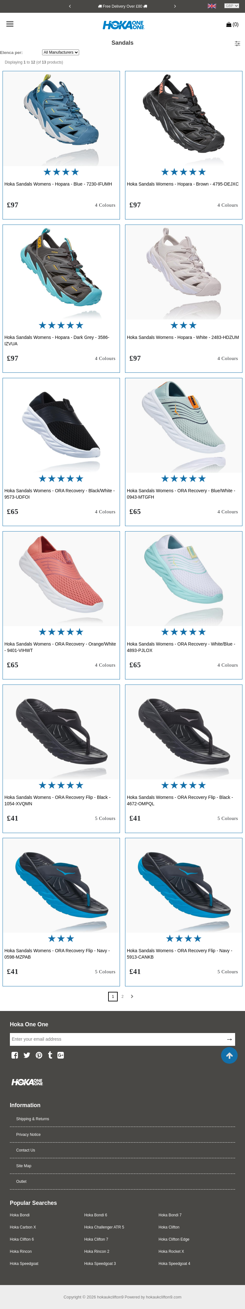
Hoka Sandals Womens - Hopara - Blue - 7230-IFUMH (58, 184)
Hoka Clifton (169, 1227)
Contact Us (25, 1150)
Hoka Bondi (20, 1215)
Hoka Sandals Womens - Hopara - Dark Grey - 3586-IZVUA (56, 340)
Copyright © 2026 (80, 1297)
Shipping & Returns (32, 1119)
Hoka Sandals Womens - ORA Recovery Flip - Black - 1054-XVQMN (57, 800)
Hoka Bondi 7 (170, 1215)
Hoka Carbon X (23, 1227)
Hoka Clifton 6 (22, 1239)
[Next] (175, 6)
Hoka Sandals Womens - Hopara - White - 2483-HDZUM (183, 337)
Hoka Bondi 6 (95, 1215)
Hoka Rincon (21, 1251)
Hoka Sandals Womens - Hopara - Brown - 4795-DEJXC (183, 184)
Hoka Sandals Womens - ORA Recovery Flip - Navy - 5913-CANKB (179, 954)
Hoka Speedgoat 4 (174, 1263)
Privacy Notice (28, 1134)
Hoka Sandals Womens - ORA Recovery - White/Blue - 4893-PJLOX (181, 647)
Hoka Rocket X (171, 1251)
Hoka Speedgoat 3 (100, 1263)
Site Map (23, 1166)
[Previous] (70, 6)
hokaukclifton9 (110, 1297)
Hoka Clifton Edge (174, 1239)
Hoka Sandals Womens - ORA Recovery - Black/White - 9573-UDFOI (59, 494)
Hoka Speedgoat (24, 1263)
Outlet (21, 1181)
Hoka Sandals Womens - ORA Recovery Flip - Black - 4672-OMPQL (180, 800)
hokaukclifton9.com (163, 1297)
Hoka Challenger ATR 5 (104, 1227)
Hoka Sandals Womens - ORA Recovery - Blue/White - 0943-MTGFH (181, 494)
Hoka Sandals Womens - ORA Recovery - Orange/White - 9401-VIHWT (60, 647)
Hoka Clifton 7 (96, 1239)
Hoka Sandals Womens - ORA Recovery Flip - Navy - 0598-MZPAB (57, 954)
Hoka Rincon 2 (96, 1251)
